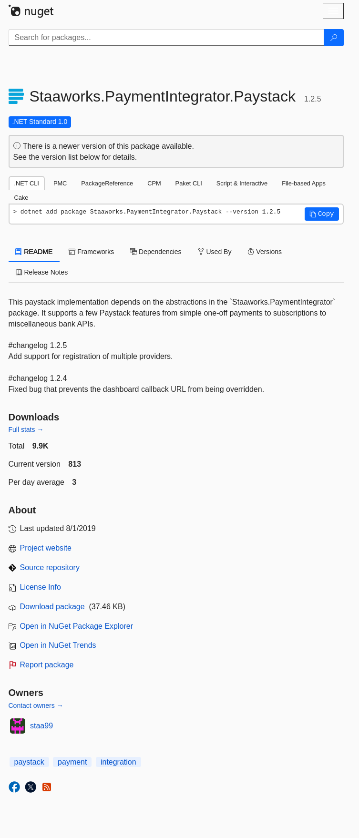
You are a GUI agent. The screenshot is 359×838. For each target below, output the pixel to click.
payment (72, 762)
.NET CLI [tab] (26, 183)
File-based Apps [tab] (304, 183)
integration (118, 762)
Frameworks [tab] (91, 251)
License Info (40, 587)
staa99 (41, 726)
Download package (52, 607)
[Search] (334, 37)
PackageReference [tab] (107, 183)
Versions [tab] (264, 251)
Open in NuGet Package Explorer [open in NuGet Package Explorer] (76, 626)
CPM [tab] (154, 183)
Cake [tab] (21, 197)
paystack (29, 762)
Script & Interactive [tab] (241, 183)
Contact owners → (36, 705)
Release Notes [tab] (42, 272)
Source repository (50, 567)
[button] (322, 214)
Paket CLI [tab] (188, 183)
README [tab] (34, 251)
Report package (47, 665)
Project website (46, 548)
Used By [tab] (215, 251)
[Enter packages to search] (166, 37)
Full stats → (26, 429)
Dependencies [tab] (155, 251)
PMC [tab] (60, 183)
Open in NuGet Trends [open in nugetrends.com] (58, 645)
